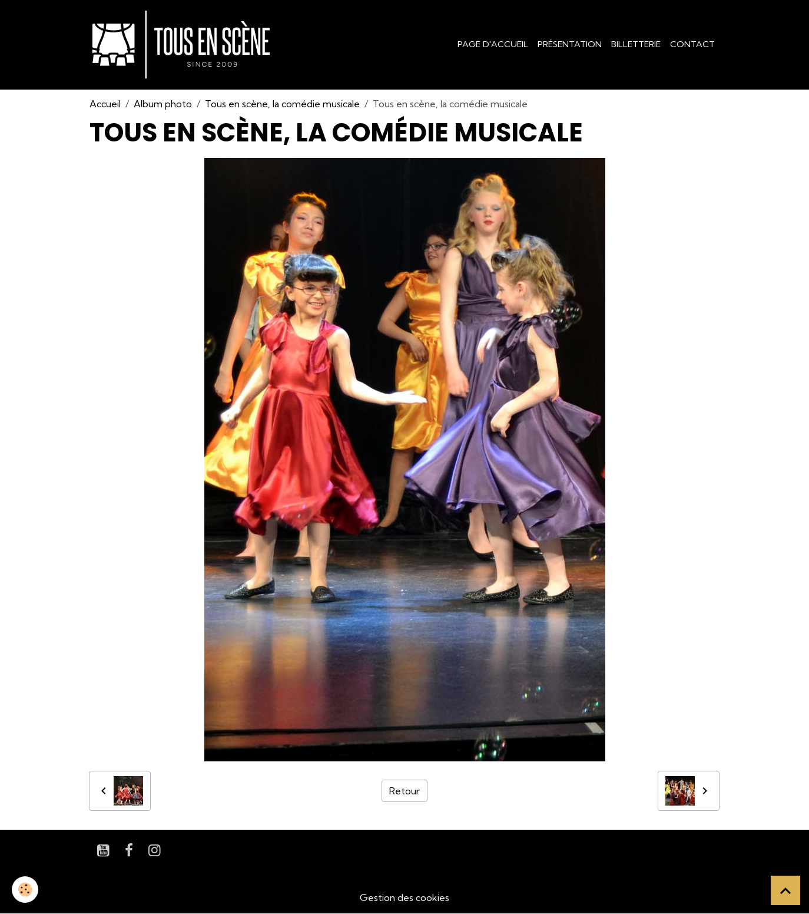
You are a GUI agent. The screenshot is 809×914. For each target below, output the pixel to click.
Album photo (163, 104)
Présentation (570, 44)
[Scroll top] (785, 890)
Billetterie (636, 44)
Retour (404, 791)
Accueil (105, 104)
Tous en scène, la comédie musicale (282, 104)
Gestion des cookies (404, 897)
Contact (692, 44)
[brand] (183, 44)
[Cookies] (25, 889)
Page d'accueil (492, 44)
